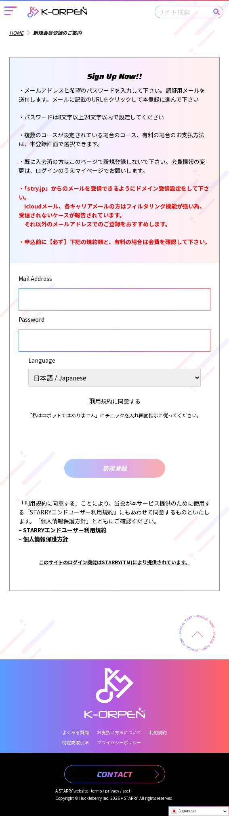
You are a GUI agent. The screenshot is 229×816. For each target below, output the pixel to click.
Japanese (183, 811)
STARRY (66, 791)
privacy (112, 791)
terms (96, 791)
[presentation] (114, 439)
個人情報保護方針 (45, 539)
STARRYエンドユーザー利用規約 (65, 530)
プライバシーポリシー (119, 742)
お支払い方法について (119, 732)
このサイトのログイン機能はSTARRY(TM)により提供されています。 (114, 562)
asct (126, 791)
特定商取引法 (75, 742)
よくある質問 (75, 732)
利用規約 (158, 732)
